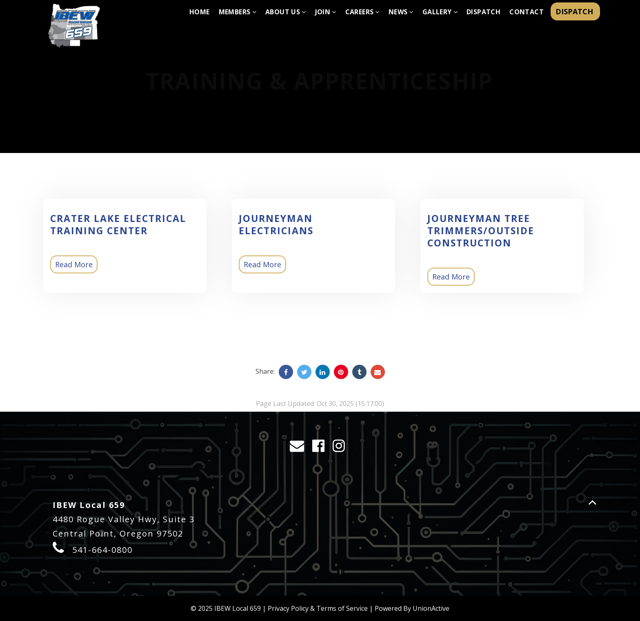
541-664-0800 (102, 549)
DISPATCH (575, 11)
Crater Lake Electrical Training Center (118, 224)
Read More (74, 264)
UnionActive (431, 608)
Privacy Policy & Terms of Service (318, 608)
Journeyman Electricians (276, 224)
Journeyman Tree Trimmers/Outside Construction (480, 230)
